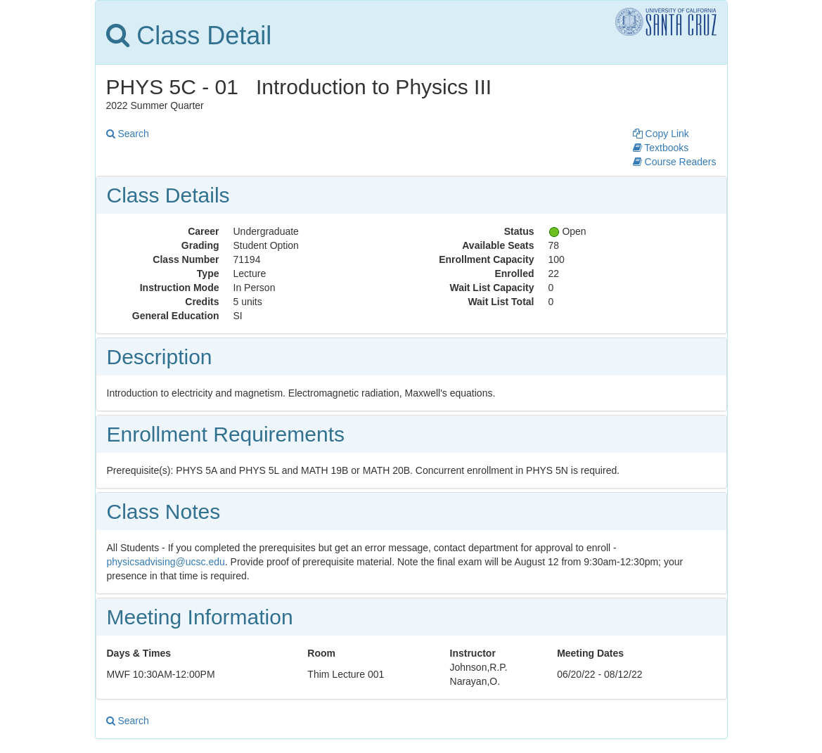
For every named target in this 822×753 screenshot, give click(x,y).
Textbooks (661, 147)
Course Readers (675, 161)
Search (127, 133)
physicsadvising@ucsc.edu (166, 561)
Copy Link (661, 133)
